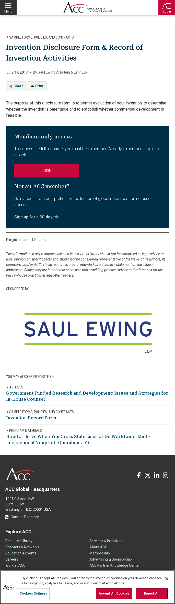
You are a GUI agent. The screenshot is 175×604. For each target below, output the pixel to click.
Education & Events (20, 553)
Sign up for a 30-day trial (37, 217)
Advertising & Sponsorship (110, 559)
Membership (99, 553)
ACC (21, 474)
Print (39, 86)
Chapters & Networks (22, 547)
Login (167, 11)
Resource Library (18, 541)
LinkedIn (157, 475)
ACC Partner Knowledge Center (114, 565)
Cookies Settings (33, 593)
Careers (11, 559)
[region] (87, 587)
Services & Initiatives (105, 541)
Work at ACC (15, 565)
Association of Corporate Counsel (87, 7)
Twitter (148, 475)
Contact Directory (25, 517)
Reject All (151, 593)
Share (19, 86)
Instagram (165, 475)
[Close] (166, 578)
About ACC (98, 547)
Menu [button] (8, 11)
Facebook (139, 475)
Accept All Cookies (114, 593)
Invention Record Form (31, 418)
